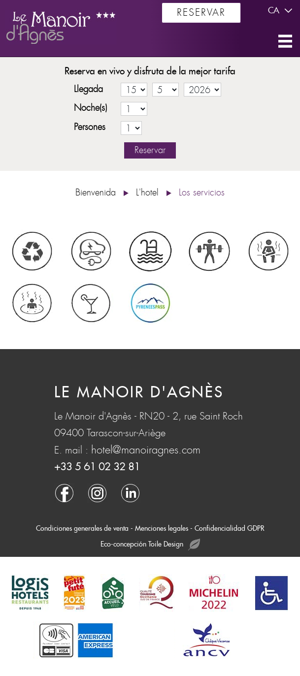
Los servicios (202, 192)
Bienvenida (95, 192)
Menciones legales (161, 528)
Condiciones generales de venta (82, 528)
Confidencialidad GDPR (230, 528)
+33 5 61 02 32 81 (97, 467)
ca (281, 11)
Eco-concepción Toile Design (150, 545)
